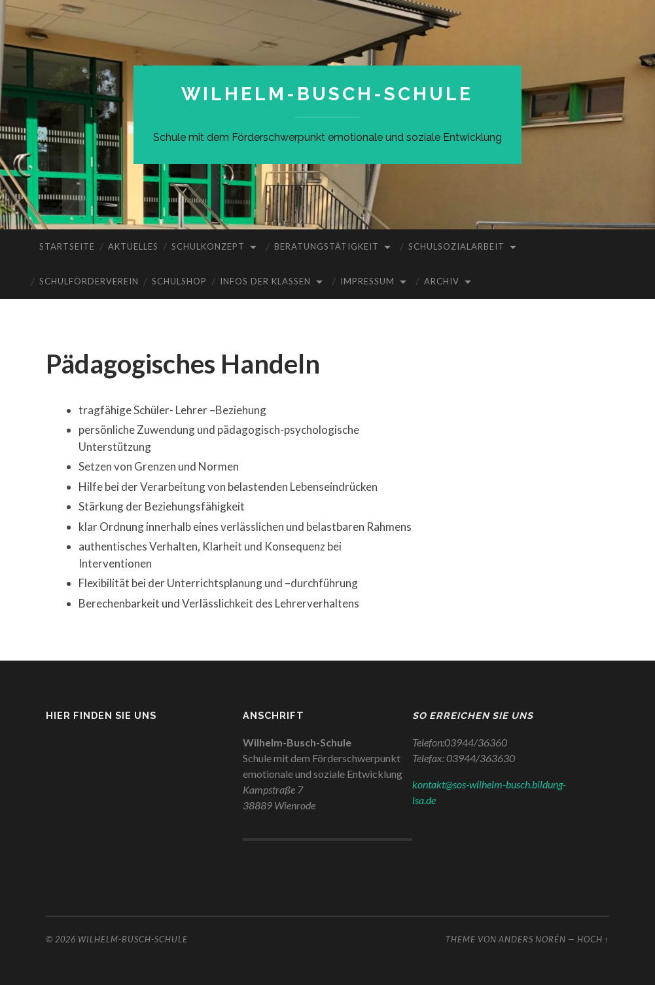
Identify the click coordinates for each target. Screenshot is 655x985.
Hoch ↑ (593, 939)
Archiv (441, 281)
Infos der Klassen (265, 281)
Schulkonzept (208, 246)
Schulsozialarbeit (456, 246)
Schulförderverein (89, 281)
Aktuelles (133, 246)
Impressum (367, 281)
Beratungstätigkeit (326, 246)
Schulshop (179, 281)
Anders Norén (532, 939)
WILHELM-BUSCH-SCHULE (327, 94)
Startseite (67, 246)
